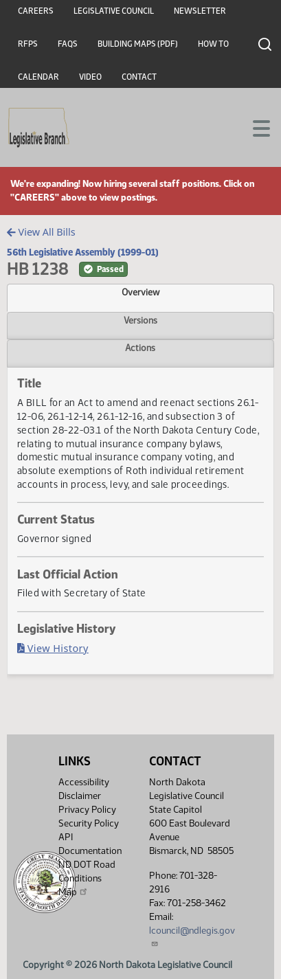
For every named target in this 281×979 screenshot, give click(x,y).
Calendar (38, 77)
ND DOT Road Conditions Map (86, 878)
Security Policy (88, 823)
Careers (36, 11)
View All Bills (41, 231)
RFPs (28, 44)
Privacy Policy (87, 809)
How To (213, 44)
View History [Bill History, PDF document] (53, 648)
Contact (139, 77)
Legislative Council (114, 11)
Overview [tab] (140, 291)
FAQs (68, 44)
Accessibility (83, 782)
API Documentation (90, 844)
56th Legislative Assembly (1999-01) (83, 252)
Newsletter (200, 11)
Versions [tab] (140, 320)
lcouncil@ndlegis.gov (192, 936)
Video (90, 77)
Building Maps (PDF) (138, 44)
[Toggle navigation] (254, 127)
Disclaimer (79, 796)
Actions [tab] (140, 347)
